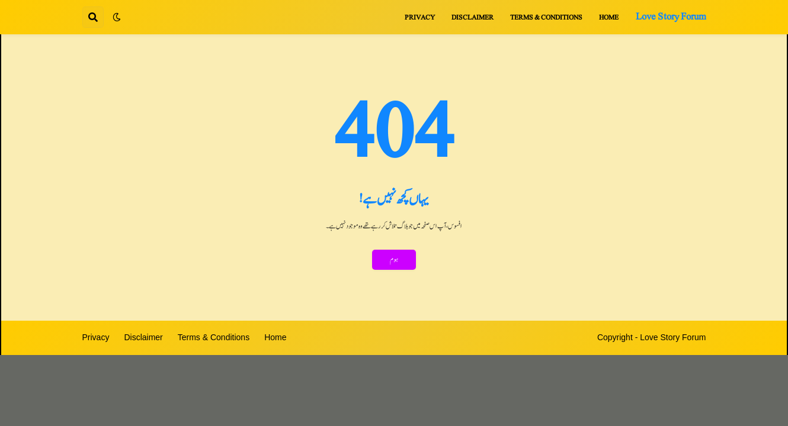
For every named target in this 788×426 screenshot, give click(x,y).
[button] (117, 17)
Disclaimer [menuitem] (472, 17)
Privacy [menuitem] (420, 17)
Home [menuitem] (609, 17)
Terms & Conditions (213, 337)
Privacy (96, 337)
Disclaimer (143, 337)
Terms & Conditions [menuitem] (546, 17)
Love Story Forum (671, 16)
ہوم (394, 260)
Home (275, 337)
